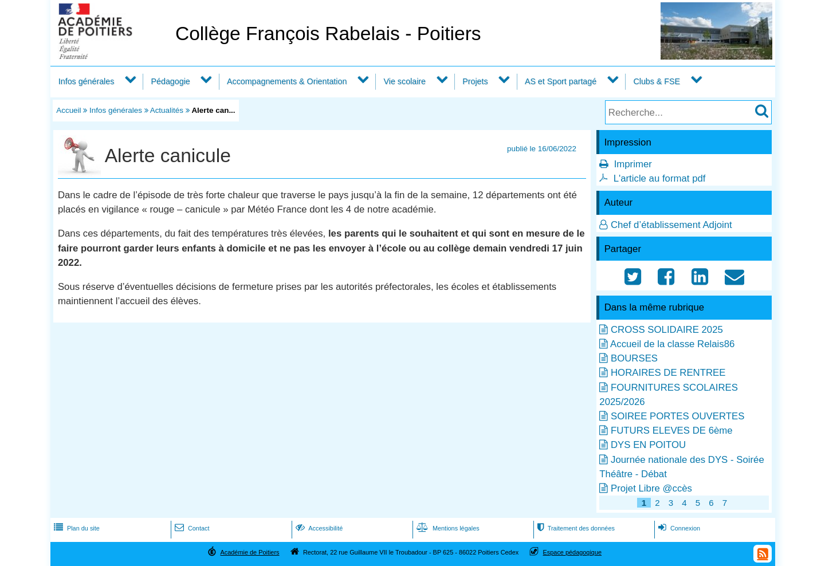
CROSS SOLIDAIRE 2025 (667, 329)
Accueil (68, 110)
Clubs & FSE (656, 81)
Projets (475, 81)
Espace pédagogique (572, 552)
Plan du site (76, 528)
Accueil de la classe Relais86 (672, 344)
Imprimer (633, 164)
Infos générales (86, 81)
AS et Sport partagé (560, 81)
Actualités (166, 110)
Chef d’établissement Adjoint (671, 224)
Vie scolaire (405, 81)
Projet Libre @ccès (651, 488)
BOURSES (634, 358)
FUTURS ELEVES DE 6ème (672, 430)
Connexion (678, 528)
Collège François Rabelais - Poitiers (328, 33)
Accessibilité (318, 528)
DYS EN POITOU (648, 444)
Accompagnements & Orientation (287, 81)
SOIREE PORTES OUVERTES (677, 416)
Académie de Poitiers (249, 552)
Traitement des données (575, 528)
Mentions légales (447, 528)
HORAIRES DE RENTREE (668, 372)
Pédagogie (170, 81)
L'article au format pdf (660, 178)
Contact (191, 528)
